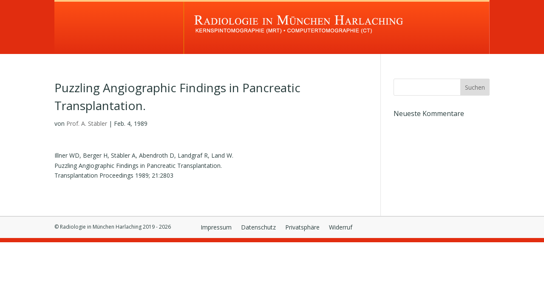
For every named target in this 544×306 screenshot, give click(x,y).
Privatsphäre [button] (302, 227)
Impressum (216, 227)
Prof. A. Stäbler (86, 123)
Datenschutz (258, 227)
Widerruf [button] (340, 227)
